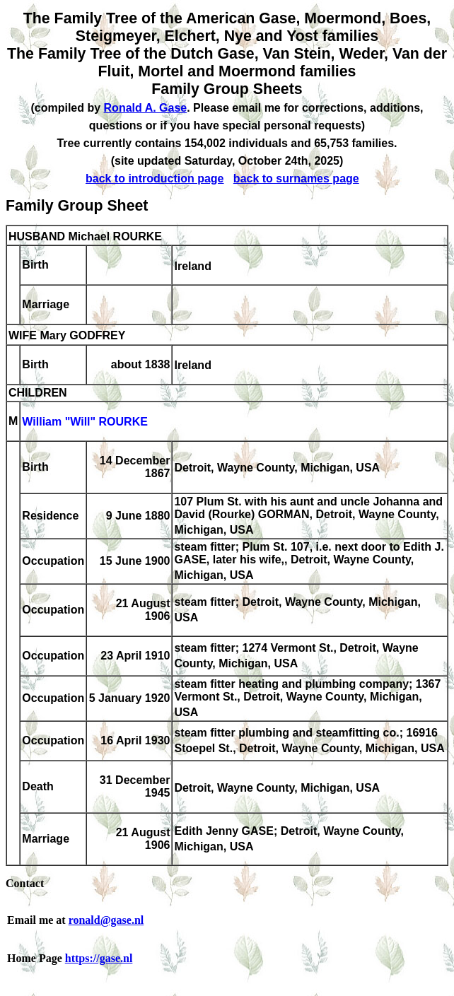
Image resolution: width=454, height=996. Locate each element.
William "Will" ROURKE (85, 422)
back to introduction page (155, 178)
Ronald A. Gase (145, 108)
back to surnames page (296, 178)
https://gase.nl (99, 958)
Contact (25, 883)
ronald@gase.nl (106, 920)
